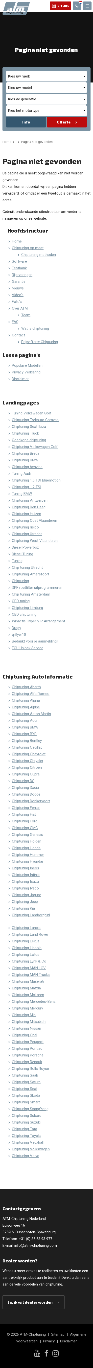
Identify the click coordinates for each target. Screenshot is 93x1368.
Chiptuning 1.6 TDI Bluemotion (36, 480)
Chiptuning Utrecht (27, 534)
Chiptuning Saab (25, 1075)
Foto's (17, 301)
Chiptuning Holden (26, 841)
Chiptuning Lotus (25, 954)
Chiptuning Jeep (25, 901)
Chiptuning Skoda (26, 1095)
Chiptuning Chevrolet (29, 754)
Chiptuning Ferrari (26, 807)
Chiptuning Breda (25, 453)
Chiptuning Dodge (26, 794)
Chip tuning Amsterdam (31, 594)
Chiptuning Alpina (26, 700)
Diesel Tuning (22, 554)
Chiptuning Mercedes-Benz (34, 1001)
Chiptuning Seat (24, 1088)
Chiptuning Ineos (25, 868)
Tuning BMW (22, 493)
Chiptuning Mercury (27, 1008)
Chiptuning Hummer (28, 854)
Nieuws (18, 288)
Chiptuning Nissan (26, 1028)
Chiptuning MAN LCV (29, 968)
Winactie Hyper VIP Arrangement (38, 621)
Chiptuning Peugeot (28, 1042)
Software (19, 261)
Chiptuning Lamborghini (31, 915)
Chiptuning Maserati (28, 981)
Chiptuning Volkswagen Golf (35, 446)
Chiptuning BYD (24, 734)
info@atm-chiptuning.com (35, 1245)
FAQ (15, 322)
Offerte (63, 122)
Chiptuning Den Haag (29, 507)
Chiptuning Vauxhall (28, 1142)
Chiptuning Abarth (26, 687)
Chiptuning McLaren (28, 995)
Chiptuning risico (25, 527)
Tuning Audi (21, 473)
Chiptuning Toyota (26, 1135)
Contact (18, 335)
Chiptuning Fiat (24, 814)
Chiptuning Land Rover (30, 934)
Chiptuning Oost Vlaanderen (34, 520)
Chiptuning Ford (24, 821)
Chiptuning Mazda (26, 988)
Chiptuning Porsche (28, 1055)
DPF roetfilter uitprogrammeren (37, 587)
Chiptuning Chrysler (27, 761)
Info (26, 122)
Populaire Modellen (27, 365)
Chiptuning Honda (26, 848)
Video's (17, 295)
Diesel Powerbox (25, 547)
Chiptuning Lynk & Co (29, 961)
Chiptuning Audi (24, 720)
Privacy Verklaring (26, 372)
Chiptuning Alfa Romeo (30, 693)
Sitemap (58, 1334)
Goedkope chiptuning (29, 440)
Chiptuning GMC (25, 828)
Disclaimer (20, 379)
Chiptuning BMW (25, 460)
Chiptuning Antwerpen (29, 500)
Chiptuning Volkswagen (31, 1149)
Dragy (16, 628)
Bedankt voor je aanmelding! (35, 641)
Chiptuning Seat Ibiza (29, 426)
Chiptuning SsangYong (30, 1109)
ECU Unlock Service (27, 648)
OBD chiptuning (24, 614)
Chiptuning (20, 581)
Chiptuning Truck (25, 433)
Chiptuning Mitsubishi (29, 1021)
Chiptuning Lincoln (27, 948)
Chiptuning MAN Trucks (31, 974)
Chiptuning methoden (38, 254)
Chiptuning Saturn (26, 1082)
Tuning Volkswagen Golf (31, 413)
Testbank (19, 268)
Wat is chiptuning (35, 328)
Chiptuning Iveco (25, 888)
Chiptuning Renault (27, 1062)
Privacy (49, 1341)
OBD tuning (21, 601)
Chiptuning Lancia (26, 927)
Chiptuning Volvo (25, 1156)
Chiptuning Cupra (26, 774)
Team (25, 315)
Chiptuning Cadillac (27, 747)
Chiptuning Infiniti (26, 875)
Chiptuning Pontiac (27, 1048)
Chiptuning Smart (26, 1102)
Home (17, 241)
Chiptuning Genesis (27, 834)
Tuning (17, 561)
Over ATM (20, 308)
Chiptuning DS (23, 781)
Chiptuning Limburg (27, 607)
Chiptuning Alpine (26, 707)
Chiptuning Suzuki (26, 1122)
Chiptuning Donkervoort (31, 801)
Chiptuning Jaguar (26, 895)
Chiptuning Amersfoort (30, 574)
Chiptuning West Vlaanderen (35, 540)
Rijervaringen (22, 275)
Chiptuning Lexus (26, 941)
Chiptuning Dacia (25, 787)
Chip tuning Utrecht (27, 567)
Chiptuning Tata (24, 1129)
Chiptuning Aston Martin (31, 714)
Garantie (18, 281)
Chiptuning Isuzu (25, 881)
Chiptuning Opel (24, 1035)
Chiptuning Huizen (26, 514)
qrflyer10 (19, 634)
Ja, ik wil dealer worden (30, 1302)
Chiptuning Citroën (27, 767)
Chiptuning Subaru (26, 1115)
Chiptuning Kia (23, 908)
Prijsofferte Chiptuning (39, 342)
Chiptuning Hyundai (27, 861)
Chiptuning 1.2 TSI (26, 487)
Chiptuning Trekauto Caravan (35, 420)
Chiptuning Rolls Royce (30, 1068)
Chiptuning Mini (24, 1015)
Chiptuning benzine (27, 467)
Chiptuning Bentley (27, 740)
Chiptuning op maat (28, 248)
